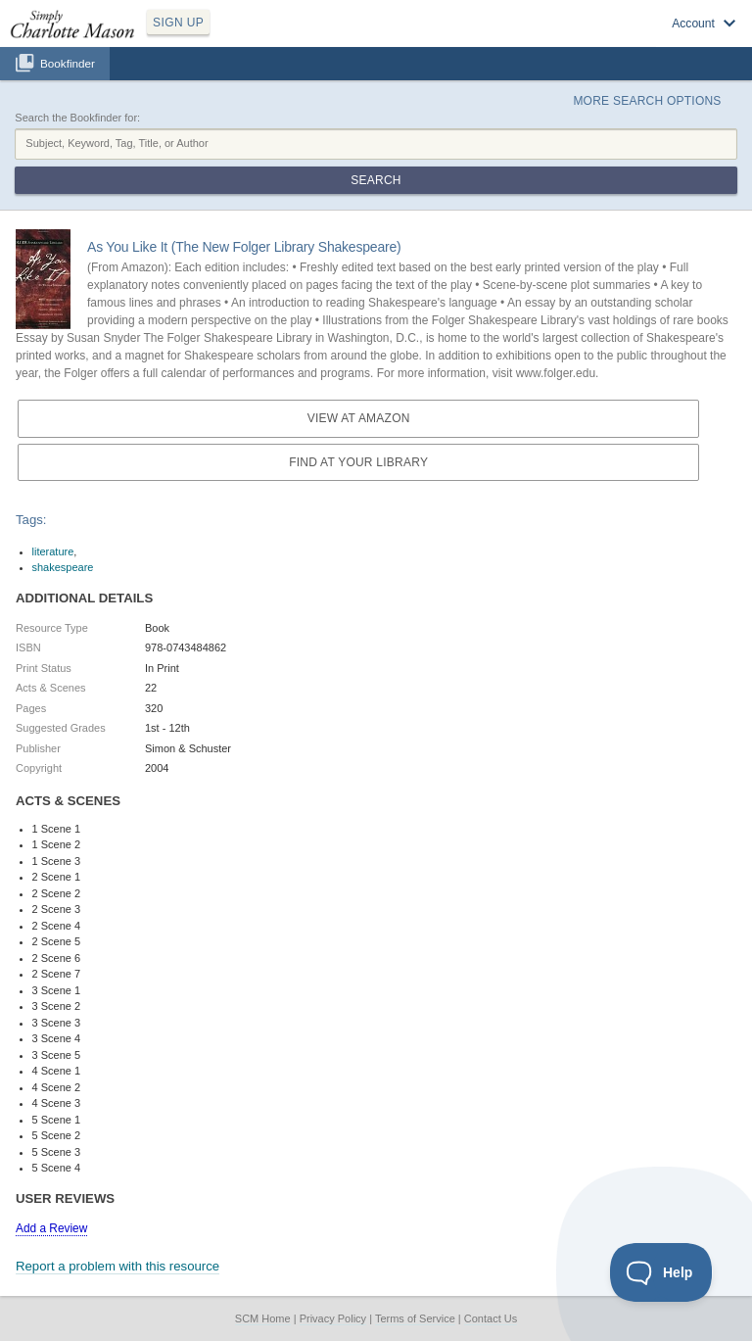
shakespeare (63, 567)
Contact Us (490, 1318)
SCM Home (263, 1318)
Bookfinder (67, 63)
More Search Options (647, 101)
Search (375, 180)
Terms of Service (415, 1318)
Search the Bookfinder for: (77, 117)
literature (53, 551)
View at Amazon (358, 418)
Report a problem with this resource (117, 1266)
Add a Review (51, 1228)
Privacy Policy (333, 1318)
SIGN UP (178, 22)
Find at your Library (358, 462)
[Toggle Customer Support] (661, 1272)
